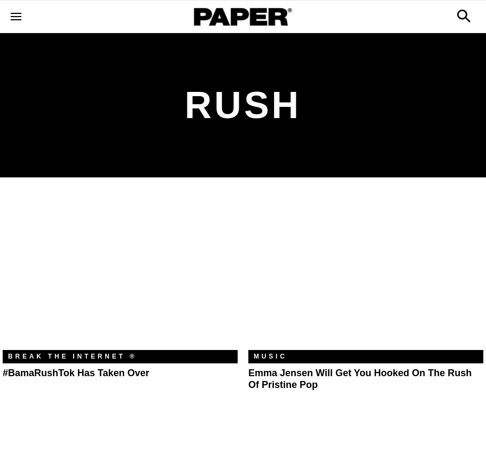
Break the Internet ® (72, 356)
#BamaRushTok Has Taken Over (76, 373)
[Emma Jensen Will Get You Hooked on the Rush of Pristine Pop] (365, 271)
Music (270, 356)
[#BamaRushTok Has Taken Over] (120, 271)
